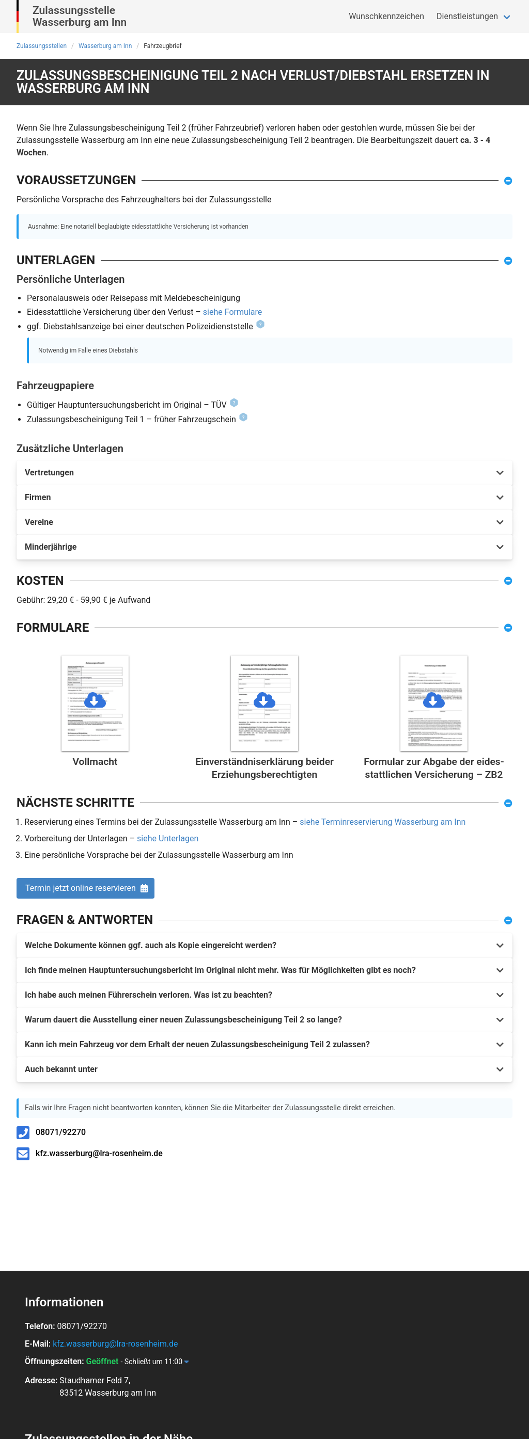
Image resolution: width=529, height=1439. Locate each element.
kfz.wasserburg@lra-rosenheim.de (99, 1153)
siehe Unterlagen (167, 838)
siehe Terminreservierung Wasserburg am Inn (382, 822)
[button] (264, 472)
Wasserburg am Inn (105, 46)
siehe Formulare (232, 312)
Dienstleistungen (467, 16)
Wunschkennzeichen (386, 16)
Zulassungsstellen (42, 46)
